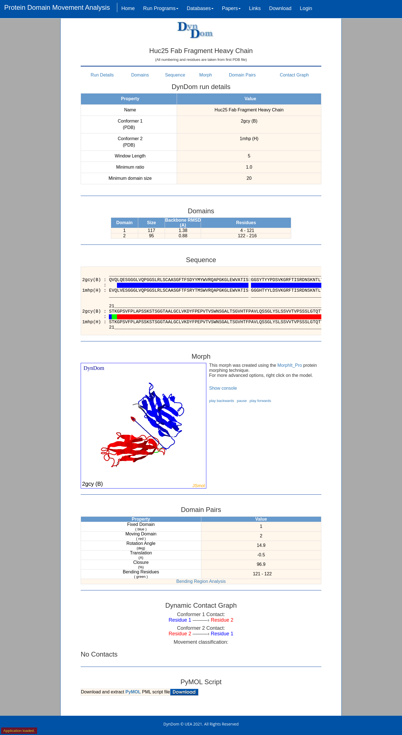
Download (280, 8)
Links (255, 8)
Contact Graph (294, 75)
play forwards (260, 401)
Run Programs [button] (160, 8)
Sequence (175, 75)
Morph (205, 75)
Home (128, 8)
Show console (223, 388)
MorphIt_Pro (289, 365)
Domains (140, 75)
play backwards (221, 401)
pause (242, 401)
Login (306, 8)
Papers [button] (231, 8)
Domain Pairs (242, 75)
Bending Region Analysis (201, 581)
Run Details (102, 75)
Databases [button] (200, 8)
